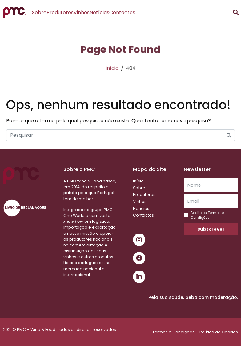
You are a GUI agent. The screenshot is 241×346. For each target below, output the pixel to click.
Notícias (99, 12)
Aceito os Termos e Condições (207, 215)
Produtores (60, 12)
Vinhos (82, 12)
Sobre (39, 12)
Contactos (122, 12)
